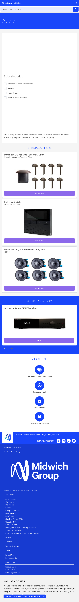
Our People (9, 505)
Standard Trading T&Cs (14, 519)
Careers (8, 508)
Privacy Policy (10, 513)
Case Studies (10, 570)
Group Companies (12, 511)
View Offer (39, 193)
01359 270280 (46, 440)
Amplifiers (11, 88)
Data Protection (11, 516)
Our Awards (9, 502)
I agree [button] (8, 596)
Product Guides (11, 567)
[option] (39, 52)
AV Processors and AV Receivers (20, 84)
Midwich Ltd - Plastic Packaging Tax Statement (23, 533)
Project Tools (10, 555)
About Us (9, 494)
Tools (7, 550)
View (39, 340)
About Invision (10, 499)
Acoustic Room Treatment (18, 97)
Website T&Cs (10, 522)
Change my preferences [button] (34, 596)
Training (8, 542)
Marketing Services (12, 573)
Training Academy (12, 546)
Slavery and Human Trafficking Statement (20, 528)
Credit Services (11, 525)
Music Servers (13, 93)
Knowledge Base (11, 558)
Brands (8, 537)
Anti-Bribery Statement (14, 530)
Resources (10, 562)
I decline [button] (17, 596)
